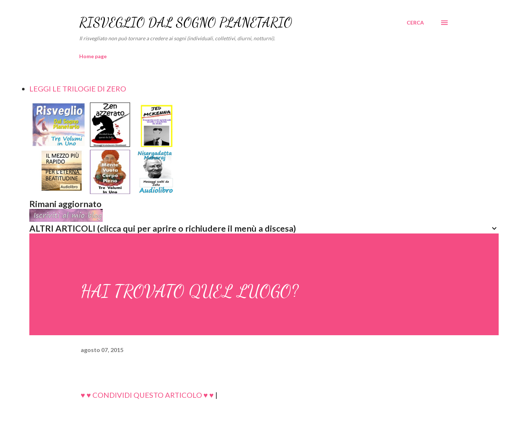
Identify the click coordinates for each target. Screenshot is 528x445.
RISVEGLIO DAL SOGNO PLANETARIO (185, 22)
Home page (93, 56)
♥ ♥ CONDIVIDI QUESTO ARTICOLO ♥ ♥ (147, 394)
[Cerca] (415, 22)
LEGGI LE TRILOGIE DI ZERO (77, 88)
